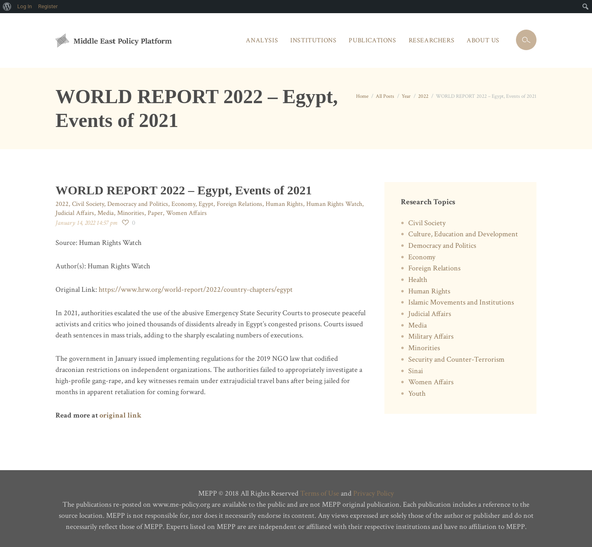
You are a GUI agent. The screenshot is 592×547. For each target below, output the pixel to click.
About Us (483, 40)
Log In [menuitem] (24, 6)
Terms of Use (319, 493)
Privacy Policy (373, 493)
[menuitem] (7, 6)
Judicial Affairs (75, 213)
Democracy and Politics (137, 204)
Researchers (432, 40)
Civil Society (88, 204)
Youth (417, 393)
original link (120, 415)
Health (417, 279)
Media (105, 213)
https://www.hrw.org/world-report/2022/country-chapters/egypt (196, 289)
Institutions (313, 40)
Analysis (262, 40)
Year (406, 96)
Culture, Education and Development (463, 234)
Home (362, 96)
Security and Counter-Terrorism (456, 359)
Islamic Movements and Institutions (461, 302)
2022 (423, 96)
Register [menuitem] (48, 6)
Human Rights (284, 204)
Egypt (206, 204)
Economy (183, 204)
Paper (155, 213)
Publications (372, 40)
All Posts (385, 96)
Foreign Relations (239, 204)
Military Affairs (430, 336)
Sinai (415, 371)
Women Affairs (186, 213)
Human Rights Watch (334, 204)
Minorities (130, 213)
